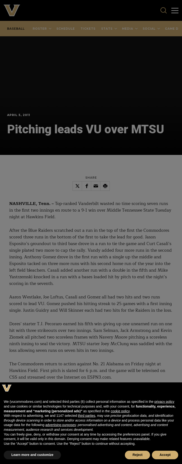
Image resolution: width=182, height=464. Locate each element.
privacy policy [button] (164, 402)
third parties (86, 416)
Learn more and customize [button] (32, 455)
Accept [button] (165, 455)
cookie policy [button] (120, 411)
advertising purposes (60, 425)
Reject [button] (137, 455)
